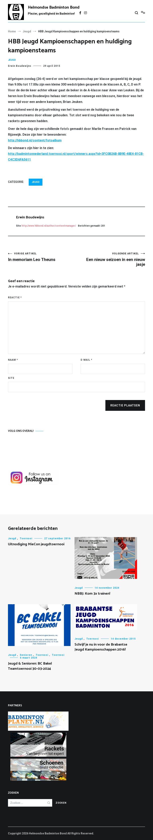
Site (11, 378)
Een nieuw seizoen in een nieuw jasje (110, 259)
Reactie (15, 297)
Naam (13, 359)
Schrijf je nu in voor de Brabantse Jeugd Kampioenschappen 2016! (101, 647)
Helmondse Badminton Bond (53, 7)
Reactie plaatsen (125, 405)
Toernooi (26, 538)
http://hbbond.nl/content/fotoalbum (35, 140)
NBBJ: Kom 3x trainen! (92, 594)
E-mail (86, 359)
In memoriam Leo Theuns (42, 257)
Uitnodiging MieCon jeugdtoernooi (36, 544)
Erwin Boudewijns (19, 66)
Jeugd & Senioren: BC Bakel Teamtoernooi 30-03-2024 (30, 666)
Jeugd (12, 60)
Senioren (26, 655)
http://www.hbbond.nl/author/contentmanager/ (49, 225)
